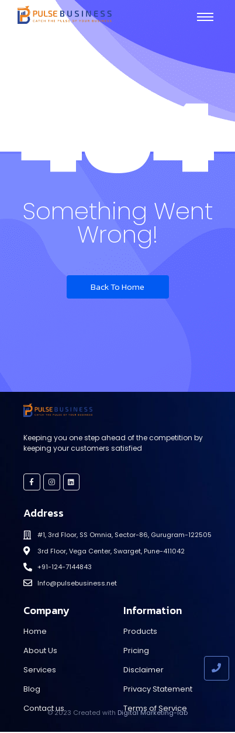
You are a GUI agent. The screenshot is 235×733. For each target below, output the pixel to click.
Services (39, 669)
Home (35, 631)
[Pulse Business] (65, 15)
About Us (40, 650)
